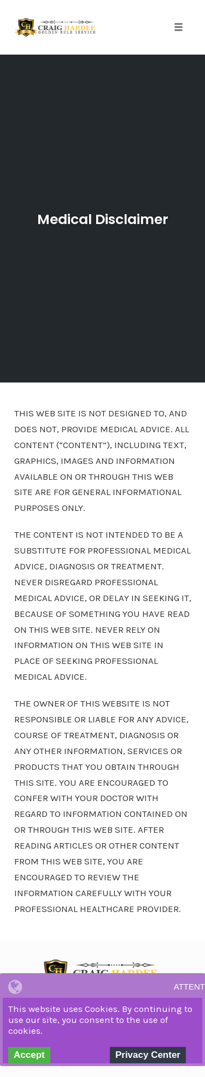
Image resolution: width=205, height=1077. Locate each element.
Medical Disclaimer (102, 219)
